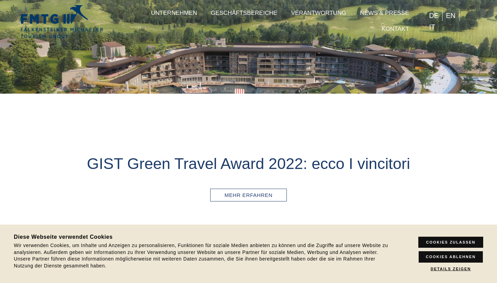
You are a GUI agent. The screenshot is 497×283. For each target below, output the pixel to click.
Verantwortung (318, 13)
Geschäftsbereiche (244, 13)
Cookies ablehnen (451, 257)
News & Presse (384, 13)
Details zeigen (451, 269)
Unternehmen (174, 13)
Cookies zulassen (451, 242)
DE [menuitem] (434, 15)
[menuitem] (434, 15)
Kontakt (395, 29)
